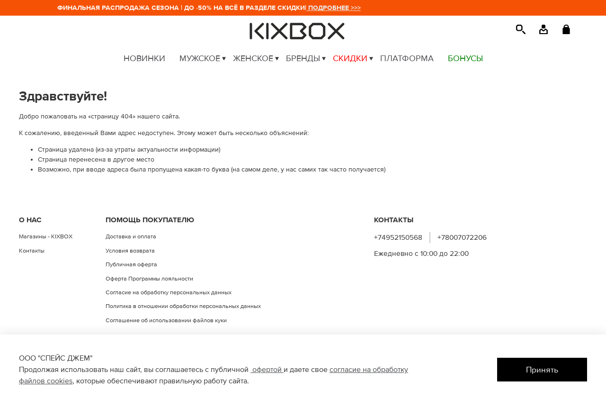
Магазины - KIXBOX (45, 236)
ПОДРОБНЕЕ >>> (335, 8)
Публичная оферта (131, 264)
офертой (267, 369)
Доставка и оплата (131, 236)
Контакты (32, 250)
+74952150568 (398, 237)
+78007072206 (462, 237)
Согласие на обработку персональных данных (169, 292)
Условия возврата (130, 250)
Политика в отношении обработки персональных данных (183, 306)
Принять (542, 370)
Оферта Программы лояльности (149, 278)
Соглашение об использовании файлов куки (166, 320)
